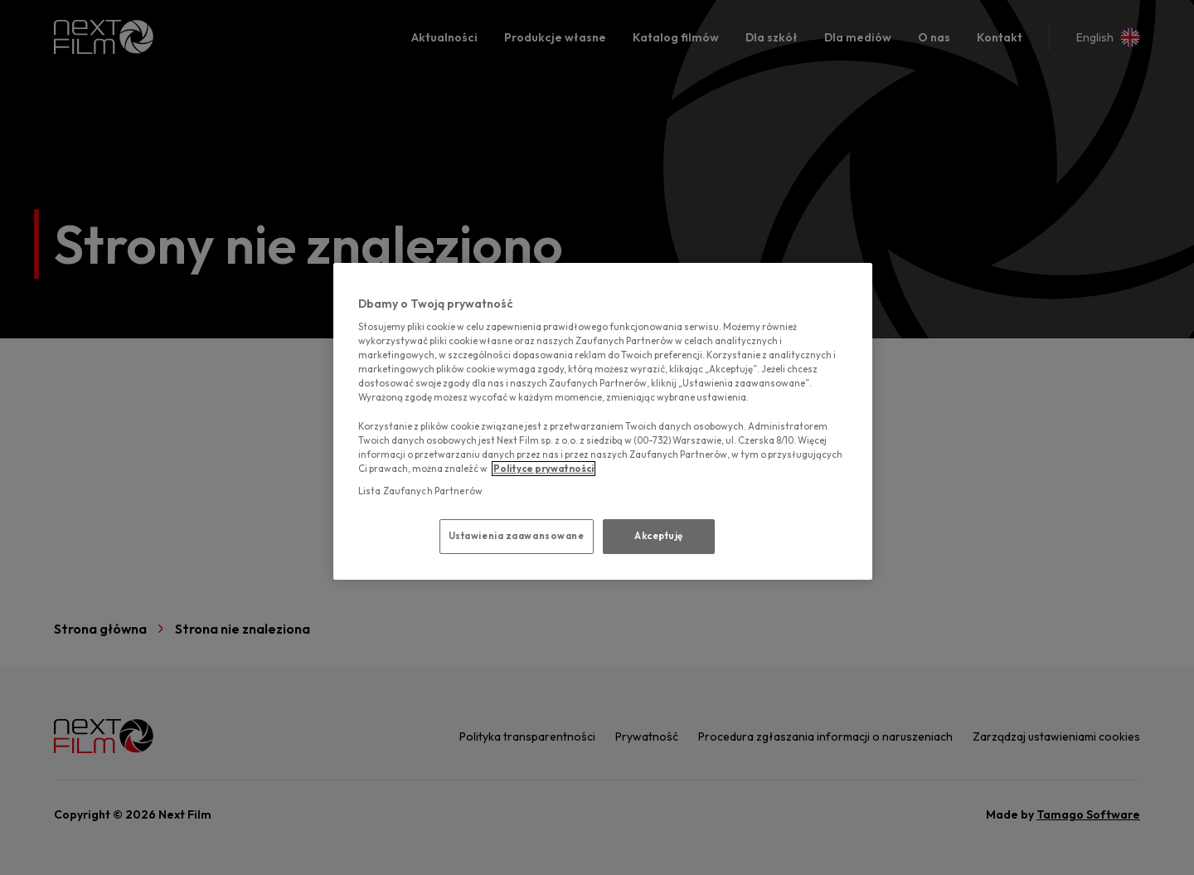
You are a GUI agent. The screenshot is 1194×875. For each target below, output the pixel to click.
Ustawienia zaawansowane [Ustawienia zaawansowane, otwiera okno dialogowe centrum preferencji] (517, 536)
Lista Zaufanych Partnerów (420, 491)
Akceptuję (658, 536)
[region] (602, 421)
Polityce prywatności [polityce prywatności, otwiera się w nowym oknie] (543, 468)
